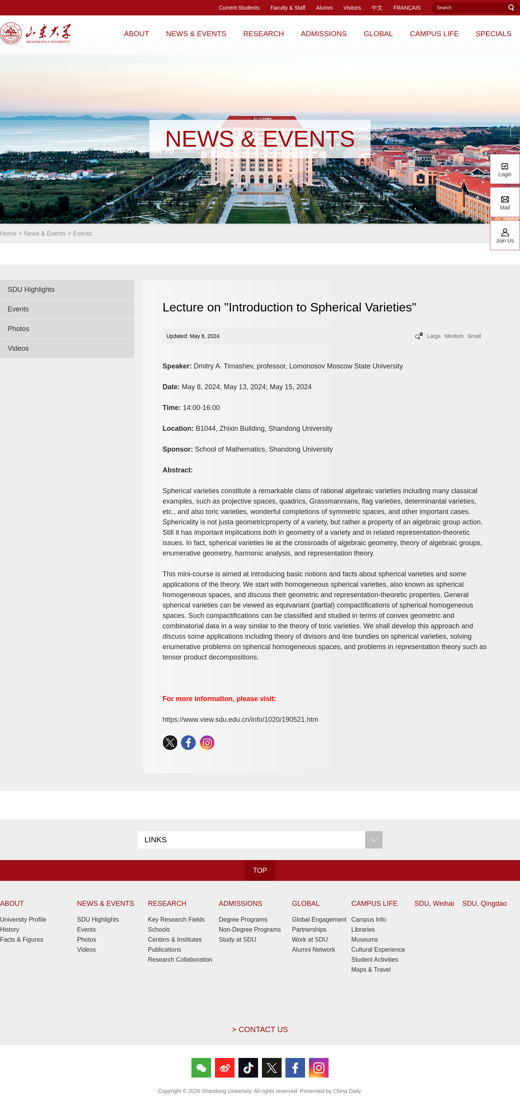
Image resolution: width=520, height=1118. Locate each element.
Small (474, 336)
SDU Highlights (31, 289)
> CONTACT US (260, 1029)
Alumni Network (313, 949)
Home (8, 233)
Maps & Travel (371, 969)
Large (434, 336)
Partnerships (309, 929)
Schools (159, 929)
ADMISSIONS (240, 903)
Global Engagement (319, 919)
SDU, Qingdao (484, 903)
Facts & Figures (21, 939)
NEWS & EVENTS (105, 903)
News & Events (44, 233)
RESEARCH (167, 903)
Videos (18, 348)
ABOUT (12, 903)
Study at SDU (237, 939)
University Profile (23, 919)
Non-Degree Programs (250, 929)
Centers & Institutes (175, 939)
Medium (454, 336)
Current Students (239, 8)
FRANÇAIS (407, 8)
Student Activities (374, 959)
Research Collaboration (180, 959)
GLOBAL (306, 903)
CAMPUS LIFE (374, 903)
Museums (364, 939)
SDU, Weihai (434, 903)
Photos (18, 329)
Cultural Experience (378, 949)
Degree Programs (243, 919)
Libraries (363, 929)
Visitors (352, 8)
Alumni (324, 8)
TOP (260, 870)
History (9, 929)
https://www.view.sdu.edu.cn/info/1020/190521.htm (240, 719)
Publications (164, 949)
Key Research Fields (176, 919)
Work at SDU (310, 939)
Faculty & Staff (287, 8)
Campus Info (368, 919)
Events (82, 233)
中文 (377, 8)
